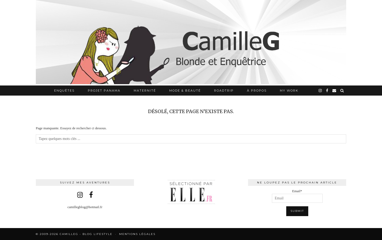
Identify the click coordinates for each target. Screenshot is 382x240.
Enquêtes (64, 90)
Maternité (145, 90)
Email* (297, 196)
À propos (257, 90)
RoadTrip (224, 90)
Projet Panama (104, 90)
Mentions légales (137, 234)
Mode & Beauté (185, 90)
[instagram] (320, 90)
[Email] (334, 90)
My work (289, 90)
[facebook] (327, 90)
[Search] (342, 90)
